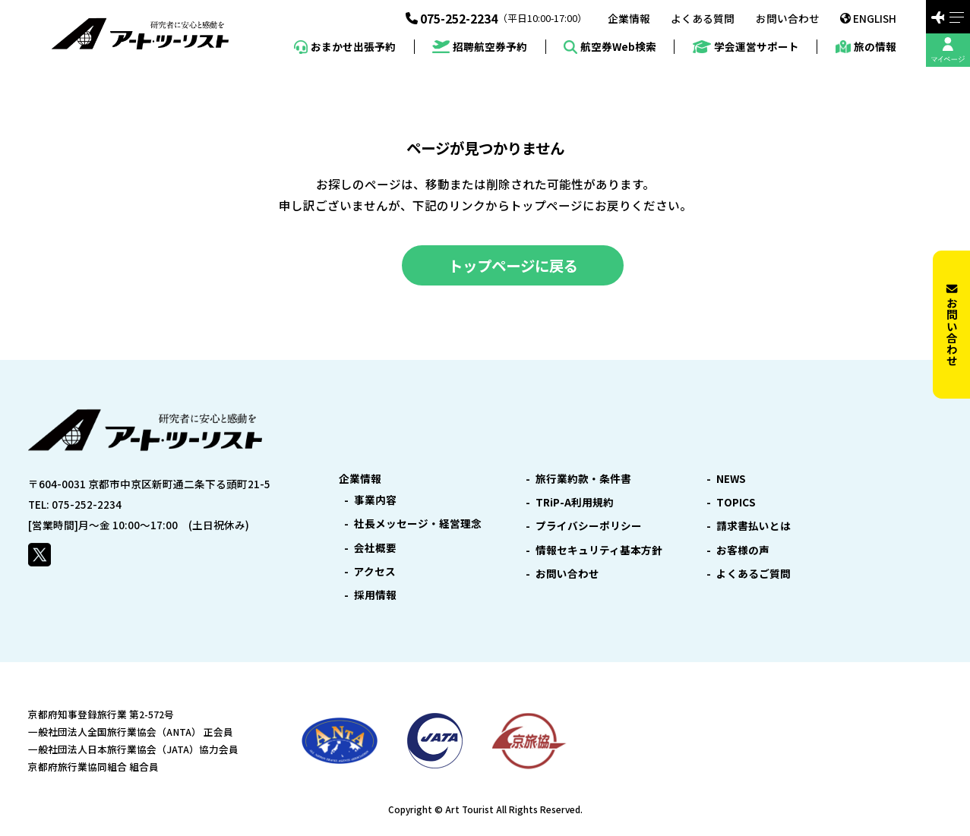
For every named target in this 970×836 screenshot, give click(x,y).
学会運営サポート (746, 46)
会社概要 (375, 548)
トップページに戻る (513, 265)
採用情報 (375, 595)
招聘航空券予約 (479, 46)
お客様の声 (742, 550)
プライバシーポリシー (589, 526)
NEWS (731, 479)
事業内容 (375, 500)
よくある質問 (703, 19)
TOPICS (736, 502)
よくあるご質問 (753, 574)
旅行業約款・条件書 (583, 479)
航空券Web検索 (610, 47)
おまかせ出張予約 (345, 47)
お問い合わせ (788, 19)
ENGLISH (868, 18)
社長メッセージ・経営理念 (418, 524)
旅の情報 (866, 47)
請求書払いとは (753, 526)
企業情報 (629, 19)
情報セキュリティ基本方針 (599, 550)
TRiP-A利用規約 (575, 502)
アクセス (375, 571)
